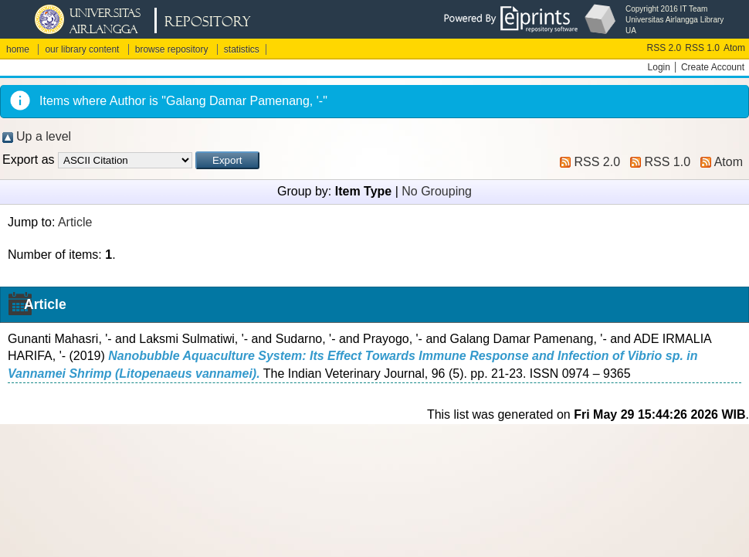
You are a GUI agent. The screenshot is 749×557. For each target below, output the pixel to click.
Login (659, 67)
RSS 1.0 (702, 47)
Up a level (43, 136)
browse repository (171, 49)
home (17, 49)
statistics (241, 49)
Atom (734, 47)
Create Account (712, 67)
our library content (82, 49)
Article (75, 222)
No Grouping (437, 191)
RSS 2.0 (664, 47)
